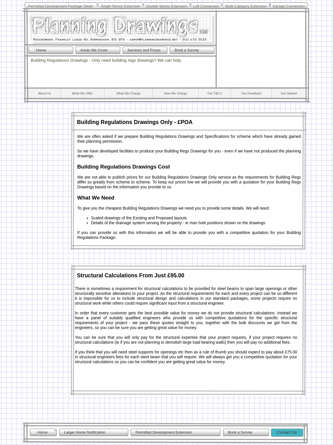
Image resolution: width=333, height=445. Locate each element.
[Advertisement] (261, 48)
